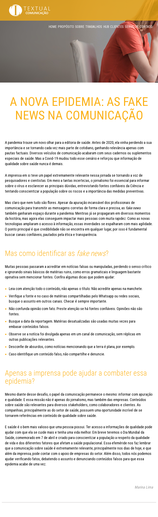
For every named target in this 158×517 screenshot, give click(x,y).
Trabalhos (93, 27)
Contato (146, 27)
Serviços (131, 27)
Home (53, 27)
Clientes (117, 27)
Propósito (66, 27)
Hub (106, 27)
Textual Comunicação (29, 10)
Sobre (79, 27)
